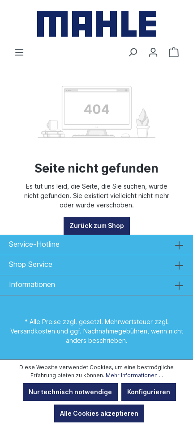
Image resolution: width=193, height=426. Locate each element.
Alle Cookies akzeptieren (99, 413)
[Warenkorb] (173, 52)
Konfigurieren (148, 392)
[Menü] (19, 52)
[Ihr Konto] (153, 52)
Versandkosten (32, 331)
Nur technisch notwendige (70, 392)
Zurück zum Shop (96, 225)
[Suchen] (132, 52)
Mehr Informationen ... (134, 375)
